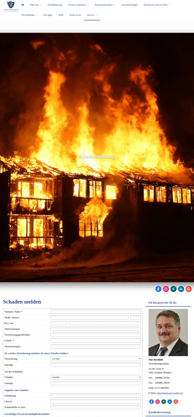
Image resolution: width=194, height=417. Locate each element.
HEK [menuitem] (61, 18)
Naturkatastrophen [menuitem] (104, 6)
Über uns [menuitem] (34, 6)
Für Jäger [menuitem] (47, 18)
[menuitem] (23, 6)
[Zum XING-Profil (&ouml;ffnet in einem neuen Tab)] (174, 293)
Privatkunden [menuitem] (28, 18)
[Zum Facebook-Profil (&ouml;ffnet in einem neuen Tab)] (158, 293)
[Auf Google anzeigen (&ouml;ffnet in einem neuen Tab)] (189, 293)
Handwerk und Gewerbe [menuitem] (155, 6)
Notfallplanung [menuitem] (54, 6)
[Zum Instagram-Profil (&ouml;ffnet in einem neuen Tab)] (166, 293)
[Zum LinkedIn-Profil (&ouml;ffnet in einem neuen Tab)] (181, 293)
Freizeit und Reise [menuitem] (77, 6)
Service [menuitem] (90, 18)
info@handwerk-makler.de (170, 397)
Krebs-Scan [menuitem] (75, 18)
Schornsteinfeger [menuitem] (129, 6)
